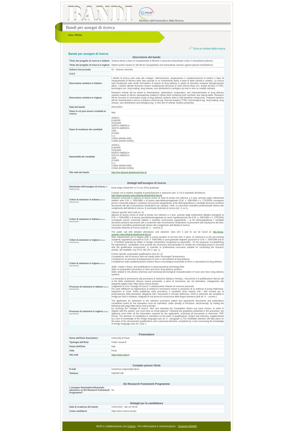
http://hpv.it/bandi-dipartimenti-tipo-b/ (129, 172)
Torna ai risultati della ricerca (207, 48)
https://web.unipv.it (120, 355)
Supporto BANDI (187, 426)
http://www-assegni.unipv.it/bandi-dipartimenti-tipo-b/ (136, 195)
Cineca (131, 426)
